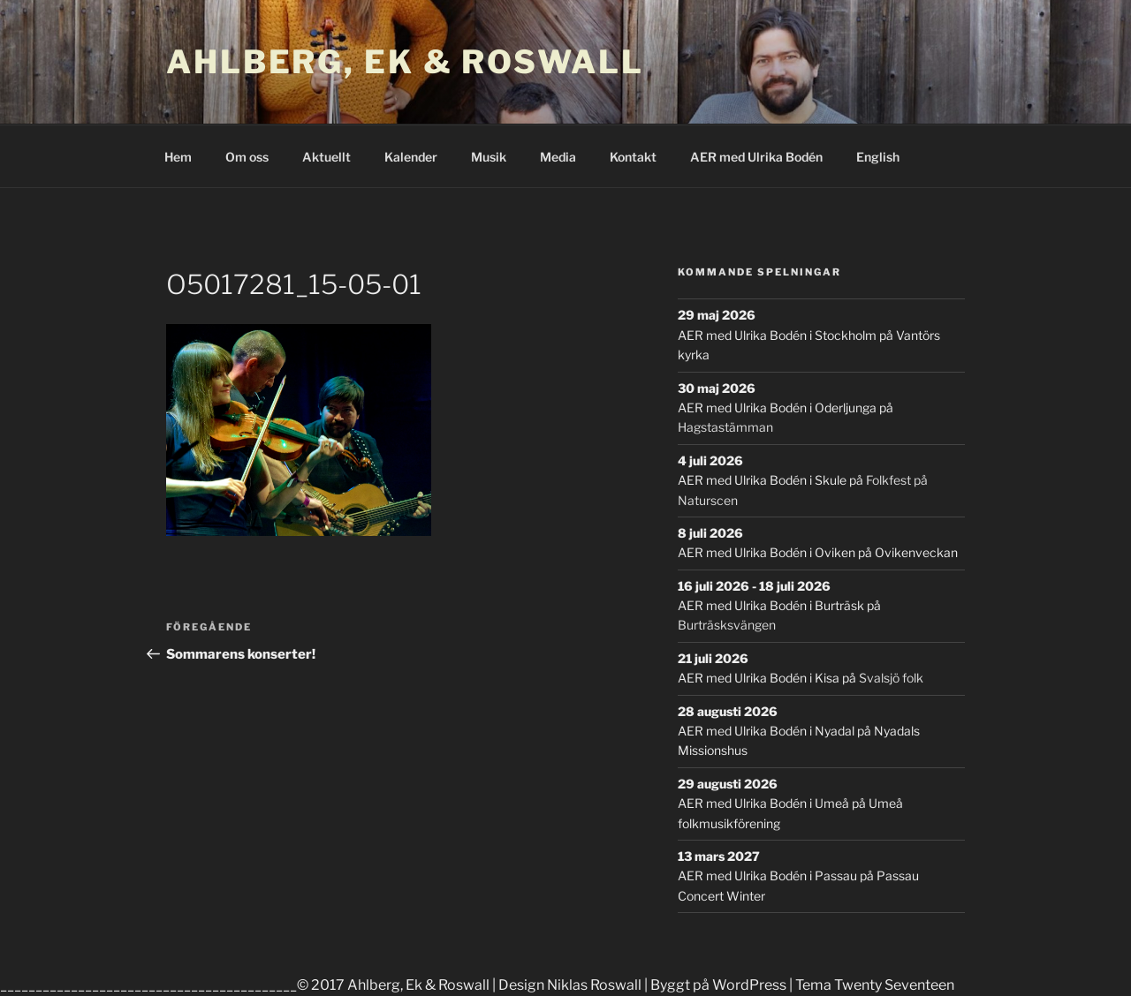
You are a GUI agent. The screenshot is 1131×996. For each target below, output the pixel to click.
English (877, 156)
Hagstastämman (725, 426)
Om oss (247, 156)
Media (558, 156)
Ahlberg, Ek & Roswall (404, 61)
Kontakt (633, 156)
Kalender (410, 156)
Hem (178, 156)
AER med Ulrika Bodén (756, 156)
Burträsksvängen (727, 624)
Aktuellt (326, 156)
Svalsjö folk (891, 677)
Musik (488, 156)
